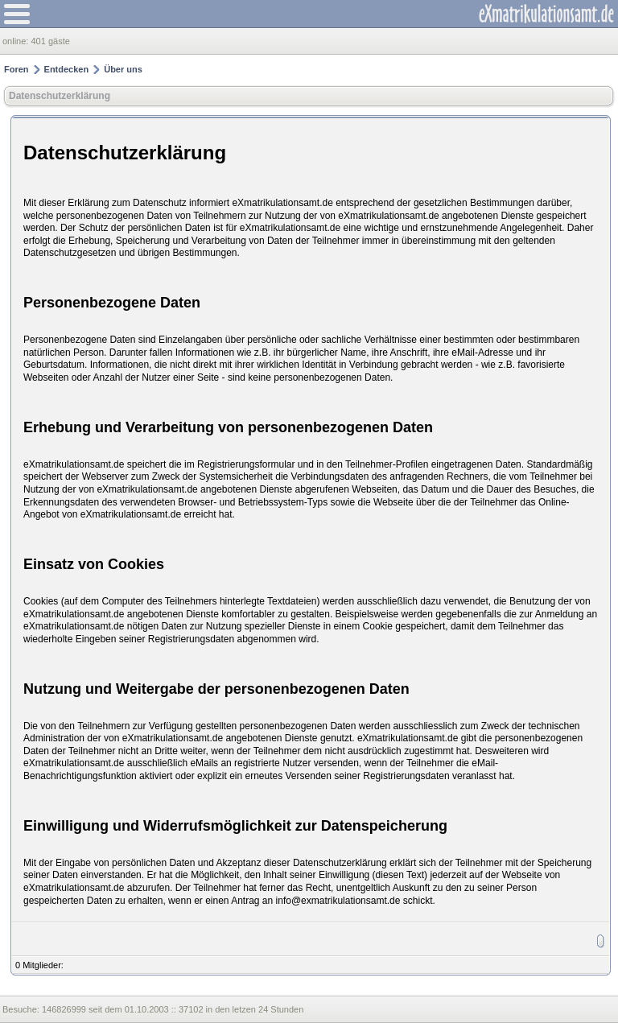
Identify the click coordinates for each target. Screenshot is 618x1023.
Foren (16, 69)
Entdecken (66, 69)
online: (16, 41)
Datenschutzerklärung (59, 95)
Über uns (123, 69)
